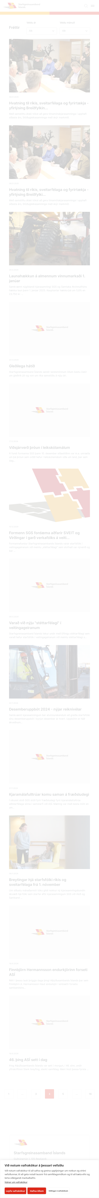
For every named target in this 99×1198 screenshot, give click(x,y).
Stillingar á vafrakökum (58, 1191)
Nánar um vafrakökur (16, 1182)
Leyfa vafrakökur (15, 1190)
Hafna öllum (37, 1190)
